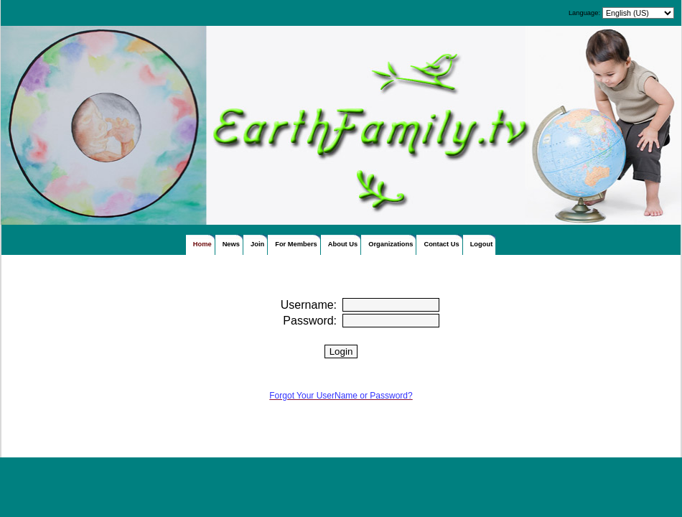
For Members (296, 244)
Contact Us (441, 244)
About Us (343, 244)
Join (257, 244)
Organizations (390, 244)
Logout (481, 244)
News (231, 244)
